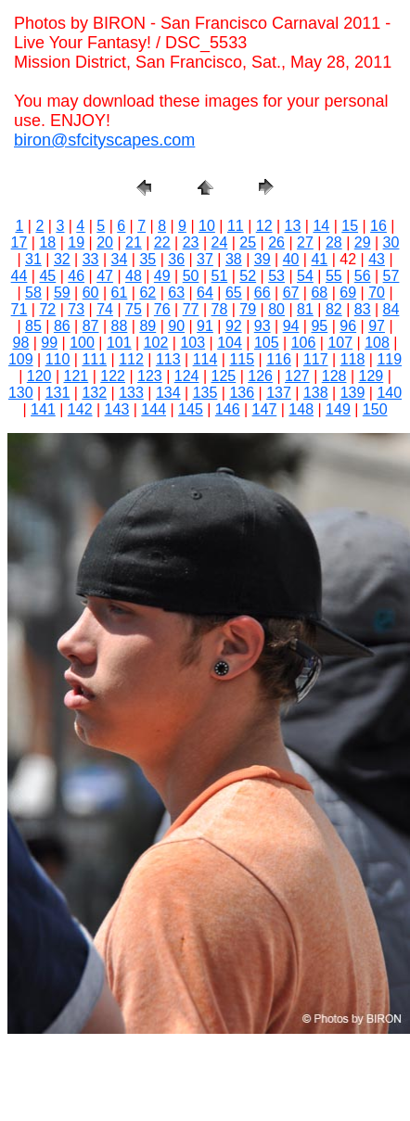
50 (191, 276)
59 (62, 292)
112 (131, 359)
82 (334, 309)
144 (153, 409)
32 (62, 259)
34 (119, 259)
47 (104, 276)
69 (348, 292)
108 (377, 342)
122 (112, 376)
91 (205, 326)
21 (133, 242)
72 (47, 309)
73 (76, 309)
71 (19, 309)
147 (264, 409)
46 (76, 276)
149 (338, 409)
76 (162, 309)
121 (76, 376)
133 (131, 393)
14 (321, 226)
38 (233, 259)
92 (233, 326)
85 (33, 326)
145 (190, 409)
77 (191, 309)
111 (94, 359)
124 (186, 376)
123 (149, 376)
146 (227, 409)
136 (241, 393)
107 (339, 342)
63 (176, 292)
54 (305, 276)
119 (389, 359)
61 (119, 292)
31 (33, 259)
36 (176, 259)
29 (362, 242)
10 (207, 226)
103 (192, 342)
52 (247, 276)
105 (266, 342)
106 (303, 342)
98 (21, 342)
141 (43, 409)
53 (276, 276)
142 (80, 409)
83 (362, 309)
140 (389, 393)
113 (168, 359)
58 (33, 292)
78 (219, 309)
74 (104, 309)
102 (156, 342)
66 (262, 292)
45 (47, 276)
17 (19, 242)
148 (301, 409)
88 (119, 326)
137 (278, 393)
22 (162, 242)
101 (119, 342)
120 (39, 376)
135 (205, 393)
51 (219, 276)
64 (205, 292)
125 (224, 376)
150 (375, 409)
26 (276, 242)
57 (391, 276)
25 (247, 242)
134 (168, 393)
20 (104, 242)
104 (229, 342)
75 (133, 309)
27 (305, 242)
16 (378, 226)
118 (352, 359)
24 (219, 242)
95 (319, 326)
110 (57, 359)
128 (334, 376)
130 (20, 393)
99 (49, 342)
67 (291, 292)
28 (334, 242)
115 (241, 359)
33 (91, 259)
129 (371, 376)
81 (305, 309)
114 (205, 359)
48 (133, 276)
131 (57, 393)
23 (191, 242)
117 (315, 359)
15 (349, 226)
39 (262, 259)
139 (352, 393)
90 (176, 326)
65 (233, 292)
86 (62, 326)
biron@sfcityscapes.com (104, 140)
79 (247, 309)
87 (91, 326)
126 (260, 376)
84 (391, 309)
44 (19, 276)
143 (117, 409)
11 (235, 226)
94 (291, 326)
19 (76, 242)
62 (147, 292)
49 (162, 276)
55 (334, 276)
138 (315, 393)
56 (362, 276)
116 (278, 359)
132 (94, 393)
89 (147, 326)
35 (147, 259)
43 (376, 259)
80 (276, 309)
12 (264, 226)
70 (376, 292)
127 (297, 376)
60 (91, 292)
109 (20, 359)
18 (47, 242)
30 (391, 242)
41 (319, 259)
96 (348, 326)
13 (293, 226)
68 (319, 292)
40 (291, 259)
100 (82, 342)
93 (262, 326)
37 (205, 259)
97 (376, 326)
